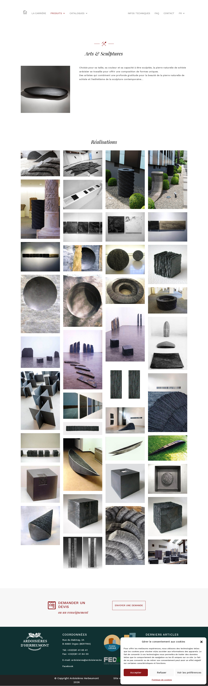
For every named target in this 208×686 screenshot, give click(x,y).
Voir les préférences (189, 672)
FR (180, 13)
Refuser (161, 672)
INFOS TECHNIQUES (139, 13)
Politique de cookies (162, 680)
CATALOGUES (77, 13)
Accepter (135, 672)
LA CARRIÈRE (39, 13)
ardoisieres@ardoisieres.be (86, 660)
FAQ (157, 13)
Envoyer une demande (129, 605)
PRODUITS (56, 13)
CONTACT (169, 13)
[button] (201, 641)
